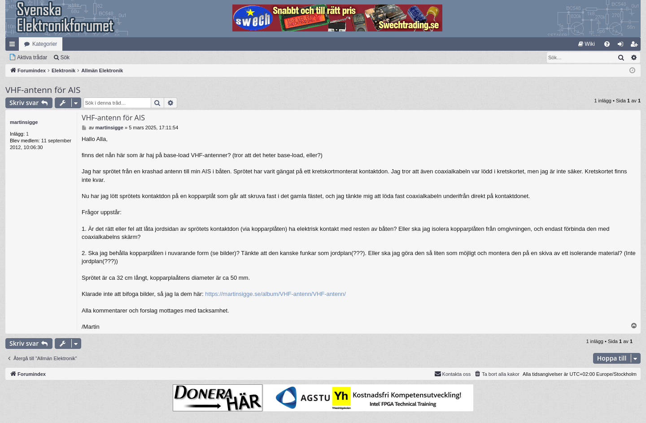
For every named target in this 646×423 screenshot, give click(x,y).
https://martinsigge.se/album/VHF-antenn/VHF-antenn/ (275, 294)
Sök (65, 57)
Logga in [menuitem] (622, 46)
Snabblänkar (14, 46)
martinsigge (24, 122)
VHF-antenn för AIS (42, 90)
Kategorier (44, 44)
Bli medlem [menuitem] (636, 46)
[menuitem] (586, 44)
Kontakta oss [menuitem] (452, 373)
